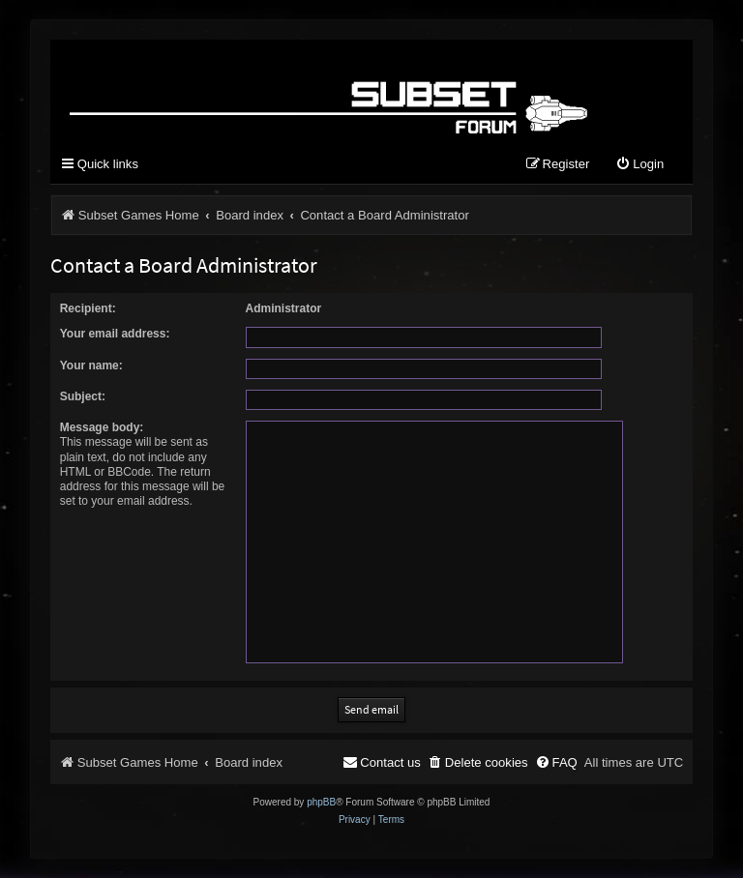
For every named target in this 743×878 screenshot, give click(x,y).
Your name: (91, 365)
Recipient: (88, 308)
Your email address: (115, 333)
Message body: (102, 427)
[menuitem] (639, 165)
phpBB (321, 802)
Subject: (82, 396)
